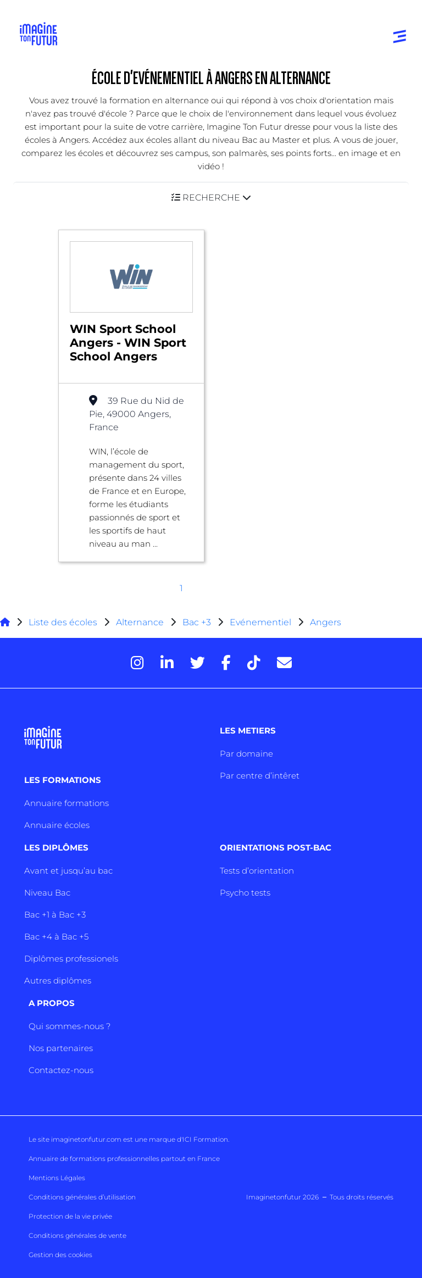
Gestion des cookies (60, 1255)
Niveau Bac (47, 892)
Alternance (140, 622)
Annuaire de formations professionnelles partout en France (124, 1158)
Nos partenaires (61, 1048)
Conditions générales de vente (77, 1235)
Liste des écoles (63, 622)
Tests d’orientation (257, 870)
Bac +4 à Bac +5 (56, 936)
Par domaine (246, 753)
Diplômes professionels (71, 958)
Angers (325, 622)
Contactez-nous (61, 1070)
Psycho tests (245, 892)
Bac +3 (196, 622)
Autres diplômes (57, 980)
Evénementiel (260, 622)
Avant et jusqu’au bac (68, 870)
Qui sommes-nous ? (69, 1026)
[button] (211, 197)
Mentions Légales (57, 1178)
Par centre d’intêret (259, 775)
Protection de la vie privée (70, 1216)
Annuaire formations (66, 803)
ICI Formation (205, 1139)
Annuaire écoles (57, 825)
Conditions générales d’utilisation (82, 1197)
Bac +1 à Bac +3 (55, 914)
